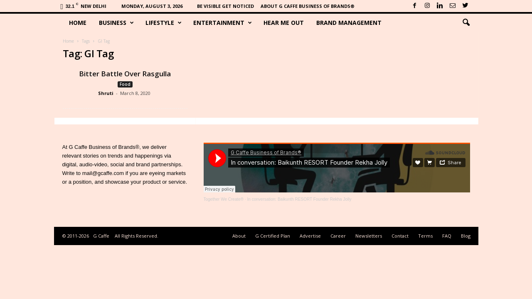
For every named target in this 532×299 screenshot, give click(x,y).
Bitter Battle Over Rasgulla (125, 73)
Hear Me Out (284, 23)
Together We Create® (224, 199)
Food (125, 84)
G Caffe (101, 236)
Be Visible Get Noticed (225, 6)
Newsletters (368, 236)
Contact (400, 236)
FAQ (446, 236)
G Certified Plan (272, 236)
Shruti (105, 93)
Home (77, 23)
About (239, 236)
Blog (465, 236)
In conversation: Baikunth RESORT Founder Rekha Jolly (299, 199)
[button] (466, 23)
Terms (425, 236)
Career (338, 236)
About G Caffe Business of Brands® (308, 6)
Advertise (310, 236)
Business (116, 23)
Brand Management (349, 23)
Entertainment (222, 23)
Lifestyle (163, 23)
